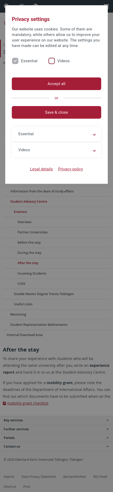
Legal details (41, 169)
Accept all (56, 83)
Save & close (56, 112)
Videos (63, 61)
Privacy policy (70, 169)
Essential (29, 61)
